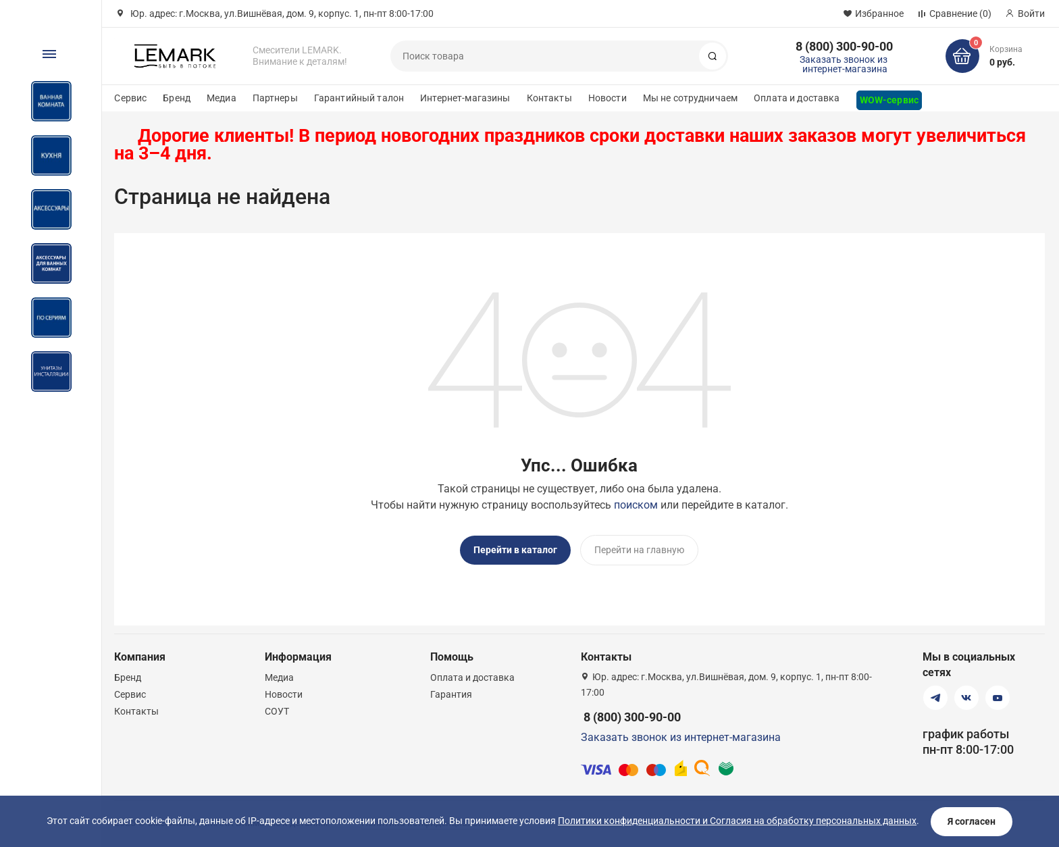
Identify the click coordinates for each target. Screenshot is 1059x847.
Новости (607, 98)
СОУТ (277, 710)
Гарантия (451, 693)
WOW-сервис (889, 100)
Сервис (130, 98)
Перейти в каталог (515, 549)
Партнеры (275, 98)
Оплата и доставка (797, 98)
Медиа (221, 98)
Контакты (549, 98)
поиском (636, 504)
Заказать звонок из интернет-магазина (843, 64)
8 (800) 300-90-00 (844, 46)
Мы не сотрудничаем (690, 98)
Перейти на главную (639, 549)
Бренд (176, 98)
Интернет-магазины (465, 98)
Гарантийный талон (359, 98)
